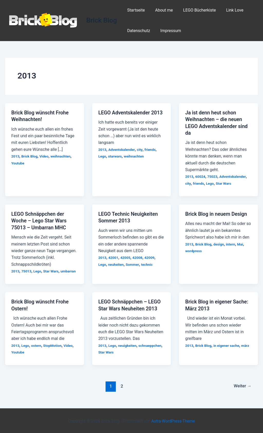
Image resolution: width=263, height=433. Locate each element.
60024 (200, 176)
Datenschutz (137, 30)
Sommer (133, 264)
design (219, 244)
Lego (102, 156)
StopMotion (53, 344)
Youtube (18, 163)
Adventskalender (122, 149)
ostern (36, 344)
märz (246, 344)
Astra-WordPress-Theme (173, 420)
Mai (241, 244)
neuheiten (116, 264)
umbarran (69, 270)
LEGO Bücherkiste (194, 10)
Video (44, 156)
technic (148, 264)
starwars (115, 156)
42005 (126, 257)
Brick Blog (101, 20)
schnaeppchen (151, 344)
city (141, 149)
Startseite (135, 10)
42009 (150, 257)
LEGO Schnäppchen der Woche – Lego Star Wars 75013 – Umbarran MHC (39, 220)
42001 (113, 257)
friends (151, 149)
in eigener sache (227, 344)
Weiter (242, 385)
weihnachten (61, 156)
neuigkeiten (127, 344)
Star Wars (224, 183)
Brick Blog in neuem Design (216, 213)
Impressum (167, 30)
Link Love (227, 10)
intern (231, 244)
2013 (15, 156)
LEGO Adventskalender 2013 (131, 113)
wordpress (193, 250)
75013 (27, 270)
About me (161, 10)
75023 (213, 176)
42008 (138, 257)
